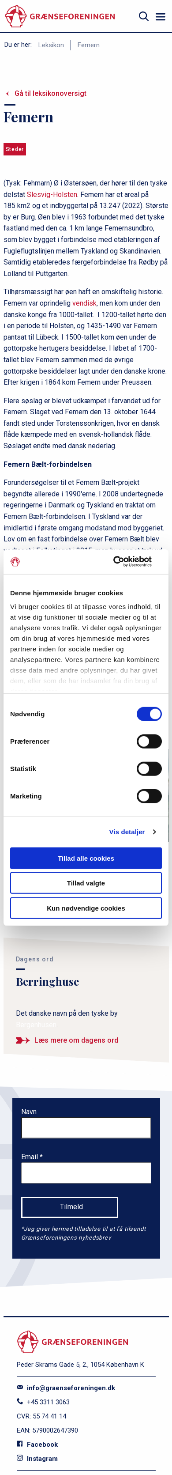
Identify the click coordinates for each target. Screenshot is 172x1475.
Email (30, 1157)
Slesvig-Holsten (52, 194)
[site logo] (60, 16)
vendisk (84, 303)
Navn (29, 1112)
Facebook (37, 1445)
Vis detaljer (127, 832)
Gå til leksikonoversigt (50, 93)
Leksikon (51, 45)
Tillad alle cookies (86, 858)
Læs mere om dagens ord (76, 1040)
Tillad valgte (86, 883)
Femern (89, 45)
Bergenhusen (36, 1025)
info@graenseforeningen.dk (66, 1388)
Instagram (37, 1459)
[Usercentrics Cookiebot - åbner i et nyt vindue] (124, 561)
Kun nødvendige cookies (86, 907)
